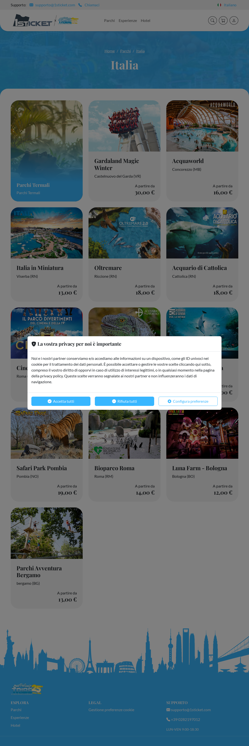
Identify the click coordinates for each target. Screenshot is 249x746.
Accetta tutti (61, 401)
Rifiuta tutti (124, 401)
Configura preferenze (188, 401)
